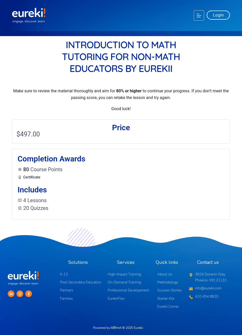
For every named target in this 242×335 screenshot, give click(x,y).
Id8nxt (116, 327)
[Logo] (29, 15)
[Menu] (199, 15)
